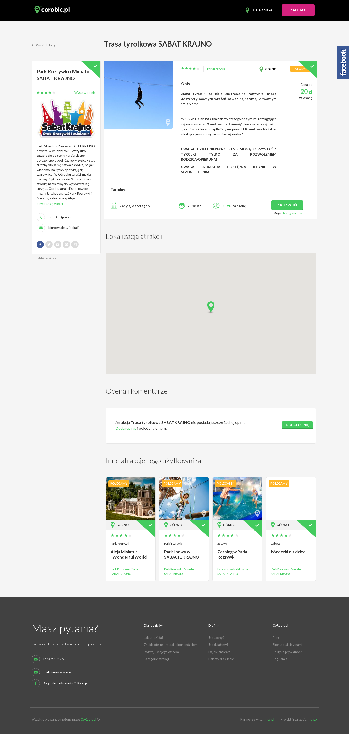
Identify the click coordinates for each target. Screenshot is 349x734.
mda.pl (312, 719)
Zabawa (222, 543)
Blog (276, 638)
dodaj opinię (297, 425)
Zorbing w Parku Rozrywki (232, 554)
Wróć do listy (44, 45)
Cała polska (262, 10)
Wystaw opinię (84, 92)
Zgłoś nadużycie (47, 257)
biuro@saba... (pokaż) (63, 227)
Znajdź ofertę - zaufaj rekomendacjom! (171, 645)
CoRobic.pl (88, 719)
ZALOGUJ (298, 10)
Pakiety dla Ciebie (221, 659)
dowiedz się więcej (50, 203)
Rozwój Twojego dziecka (161, 652)
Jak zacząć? (216, 638)
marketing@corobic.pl (57, 672)
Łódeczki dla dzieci (288, 551)
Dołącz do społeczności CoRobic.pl (65, 683)
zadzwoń (287, 205)
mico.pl (269, 719)
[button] (210, 307)
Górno (270, 69)
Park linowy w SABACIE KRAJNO (181, 554)
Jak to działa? (153, 638)
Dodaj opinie (125, 428)
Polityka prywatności (287, 652)
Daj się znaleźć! (219, 652)
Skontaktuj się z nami (287, 645)
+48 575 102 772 (54, 658)
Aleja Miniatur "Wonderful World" (129, 554)
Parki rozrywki (216, 68)
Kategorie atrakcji (156, 659)
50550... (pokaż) (60, 217)
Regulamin (280, 659)
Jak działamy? (218, 645)
